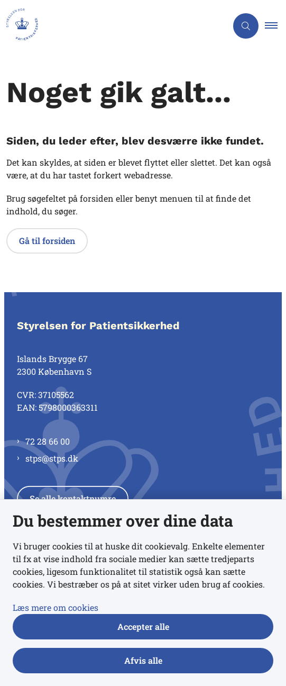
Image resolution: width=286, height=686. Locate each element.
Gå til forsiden (47, 240)
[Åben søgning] (246, 26)
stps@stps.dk (51, 458)
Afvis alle (143, 660)
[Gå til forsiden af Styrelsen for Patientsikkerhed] (19, 25)
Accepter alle (143, 626)
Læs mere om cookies (55, 607)
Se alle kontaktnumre (73, 498)
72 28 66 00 (47, 441)
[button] (275, 26)
